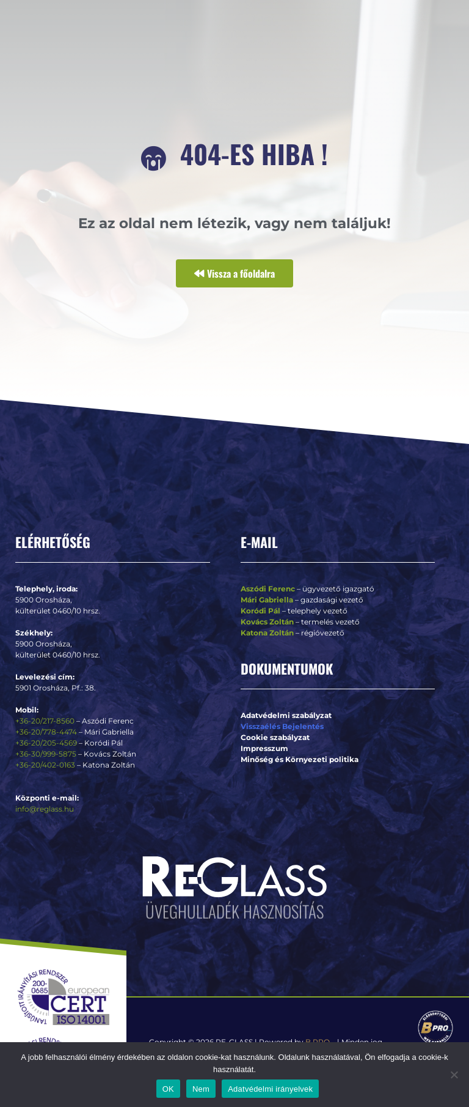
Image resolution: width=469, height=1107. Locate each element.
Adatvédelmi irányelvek (270, 1089)
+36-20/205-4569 (46, 742)
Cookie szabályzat (275, 737)
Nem (200, 1089)
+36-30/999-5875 (45, 753)
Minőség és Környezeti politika (299, 759)
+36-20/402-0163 (45, 764)
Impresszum (264, 748)
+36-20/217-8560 (45, 720)
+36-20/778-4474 (47, 731)
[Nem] (454, 1074)
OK (168, 1089)
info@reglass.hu (44, 808)
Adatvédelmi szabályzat (286, 715)
